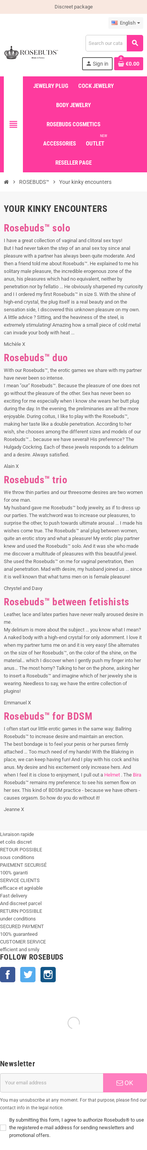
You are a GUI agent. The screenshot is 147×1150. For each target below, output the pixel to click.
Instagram (48, 974)
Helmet (112, 775)
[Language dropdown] (125, 23)
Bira (137, 775)
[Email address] (51, 1082)
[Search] (114, 43)
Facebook (7, 974)
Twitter (28, 974)
